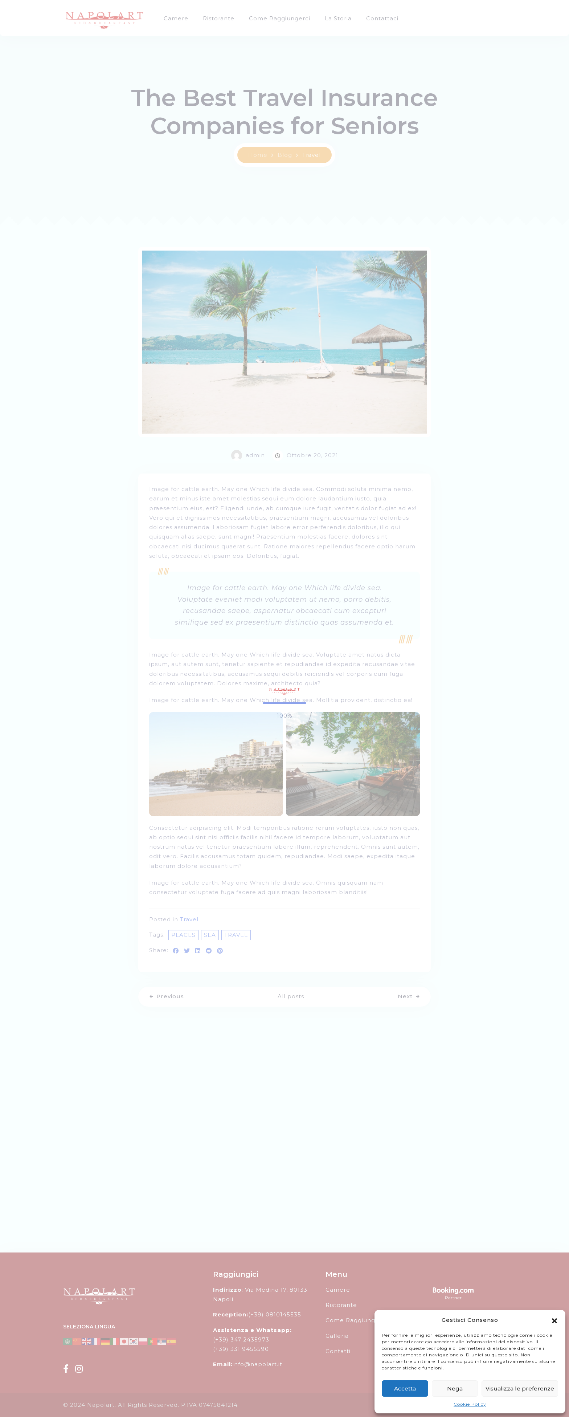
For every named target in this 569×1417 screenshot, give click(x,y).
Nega (455, 1388)
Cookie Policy (470, 1404)
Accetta (405, 1388)
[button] (554, 1320)
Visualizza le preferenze (520, 1388)
